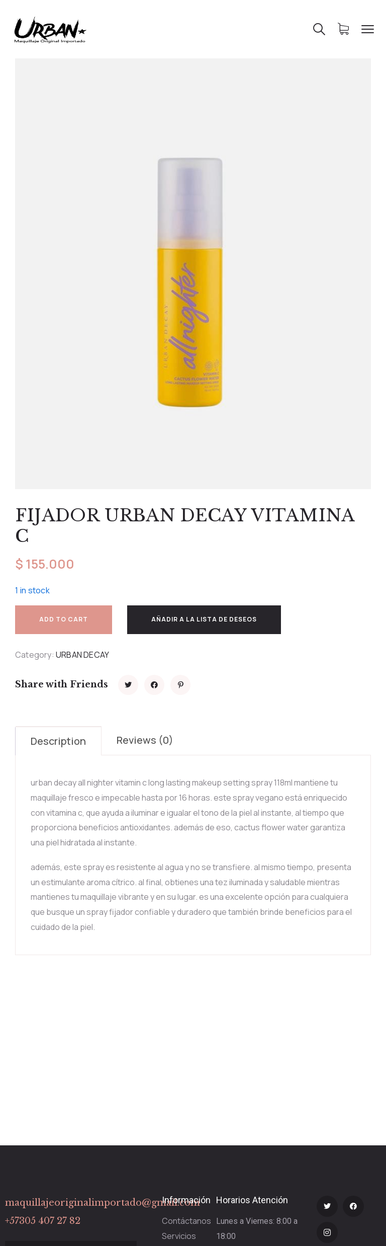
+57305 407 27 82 (42, 1220)
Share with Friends (61, 684)
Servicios (179, 1235)
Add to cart (63, 619)
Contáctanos (186, 1220)
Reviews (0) (145, 740)
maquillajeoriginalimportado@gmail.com (102, 1202)
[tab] (59, 740)
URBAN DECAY (82, 654)
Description (58, 741)
